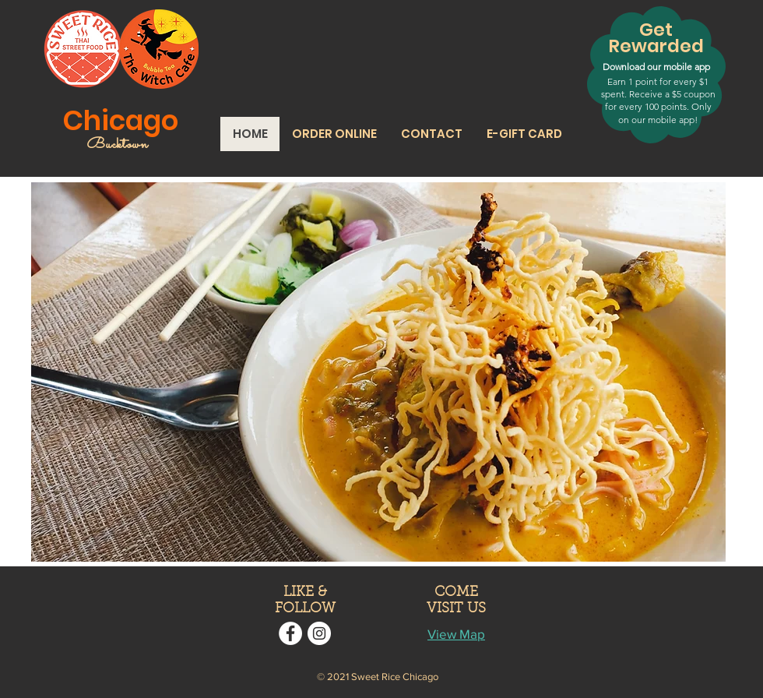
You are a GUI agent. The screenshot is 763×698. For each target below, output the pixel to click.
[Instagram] (319, 633)
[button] (334, 134)
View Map (456, 633)
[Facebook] (290, 633)
